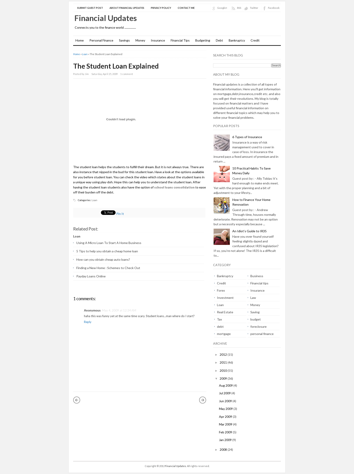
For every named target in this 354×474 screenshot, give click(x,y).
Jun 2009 (226, 401)
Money (140, 40)
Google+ (222, 7)
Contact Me (186, 7)
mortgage (224, 334)
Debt (219, 40)
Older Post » (202, 400)
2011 (224, 362)
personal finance (262, 334)
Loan (85, 54)
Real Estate (225, 312)
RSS (239, 7)
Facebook (273, 7)
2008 (224, 449)
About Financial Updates (126, 7)
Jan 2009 (225, 440)
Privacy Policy (161, 7)
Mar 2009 (226, 424)
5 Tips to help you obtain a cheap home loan (107, 251)
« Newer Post (76, 400)
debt (220, 326)
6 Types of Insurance (247, 137)
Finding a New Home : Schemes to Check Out (108, 268)
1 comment (126, 73)
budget (255, 319)
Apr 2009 (226, 416)
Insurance (158, 40)
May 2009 (226, 409)
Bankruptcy (237, 40)
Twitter (254, 7)
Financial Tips (180, 40)
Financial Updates (105, 18)
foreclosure (258, 326)
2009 (224, 378)
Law (253, 298)
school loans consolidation (174, 187)
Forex (221, 290)
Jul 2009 (225, 393)
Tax (219, 319)
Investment (225, 298)
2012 (224, 354)
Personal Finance (101, 40)
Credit (255, 40)
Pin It (120, 214)
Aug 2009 (226, 385)
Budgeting (202, 40)
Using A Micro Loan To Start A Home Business (108, 243)
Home (79, 40)
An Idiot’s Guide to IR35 (249, 231)
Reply (87, 322)
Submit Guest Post (90, 7)
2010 (224, 370)
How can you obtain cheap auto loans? (103, 259)
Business (256, 276)
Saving (255, 312)
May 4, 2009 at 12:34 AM (119, 310)
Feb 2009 (226, 432)
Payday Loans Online (91, 276)
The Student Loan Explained (116, 66)
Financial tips (259, 283)
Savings (124, 40)
